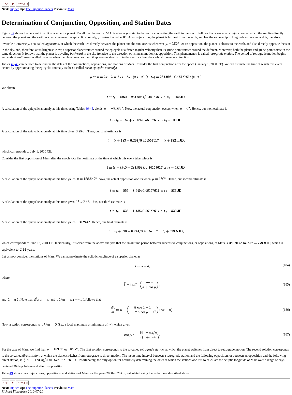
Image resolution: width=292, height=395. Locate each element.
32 (12, 33)
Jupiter (14, 9)
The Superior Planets (39, 9)
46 (12, 64)
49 (11, 373)
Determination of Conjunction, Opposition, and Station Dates (86, 22)
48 (16, 64)
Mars (71, 9)
